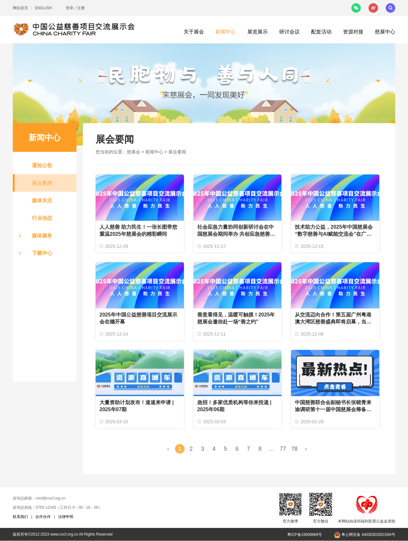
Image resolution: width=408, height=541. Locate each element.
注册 (81, 8)
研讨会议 (289, 31)
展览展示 (257, 31)
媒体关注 (42, 200)
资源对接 (353, 31)
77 (283, 449)
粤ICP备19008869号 (304, 534)
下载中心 (42, 253)
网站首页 (20, 8)
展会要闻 (42, 183)
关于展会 (194, 31)
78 (294, 449)
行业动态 (42, 218)
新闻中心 (225, 31)
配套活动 (321, 31)
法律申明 (65, 517)
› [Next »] (306, 449)
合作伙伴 (43, 517)
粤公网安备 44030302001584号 (364, 534)
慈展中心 (385, 31)
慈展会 (133, 151)
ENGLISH (43, 8)
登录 (69, 8)
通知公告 (42, 165)
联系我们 (20, 517)
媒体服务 (42, 235)
